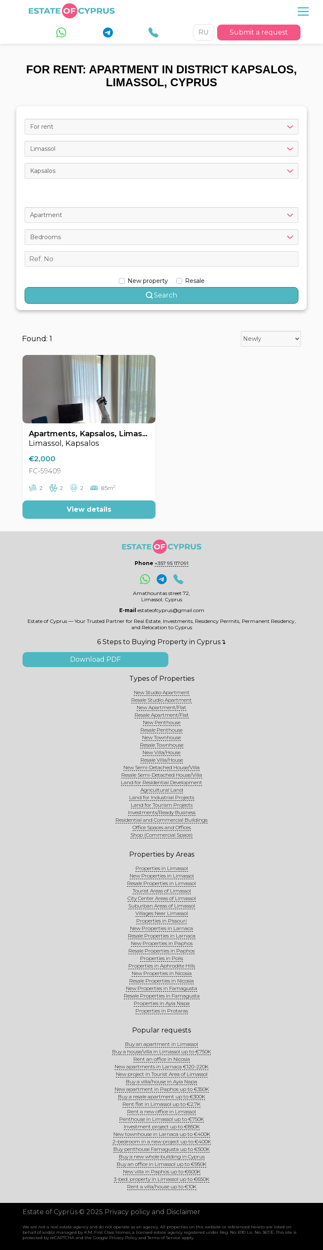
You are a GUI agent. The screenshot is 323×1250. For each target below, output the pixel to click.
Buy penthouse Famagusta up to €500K (161, 1149)
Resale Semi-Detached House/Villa (161, 775)
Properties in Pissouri (161, 921)
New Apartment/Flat (161, 707)
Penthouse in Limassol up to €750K (161, 1119)
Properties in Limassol (161, 868)
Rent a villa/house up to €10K (161, 1186)
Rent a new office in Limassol (161, 1111)
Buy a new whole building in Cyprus (162, 1156)
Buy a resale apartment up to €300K (161, 1096)
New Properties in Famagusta (161, 988)
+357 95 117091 (171, 563)
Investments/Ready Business (161, 812)
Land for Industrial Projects (161, 797)
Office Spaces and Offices (162, 827)
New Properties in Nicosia (162, 973)
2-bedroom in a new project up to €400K (162, 1141)
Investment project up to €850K (162, 1126)
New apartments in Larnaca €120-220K (161, 1066)
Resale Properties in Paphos (161, 951)
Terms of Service (164, 1237)
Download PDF (95, 659)
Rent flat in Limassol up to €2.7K (161, 1104)
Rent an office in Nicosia (161, 1059)
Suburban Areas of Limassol (161, 905)
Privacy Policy (123, 1237)
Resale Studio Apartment (161, 700)
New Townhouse (161, 737)
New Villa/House (161, 752)
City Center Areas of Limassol (162, 898)
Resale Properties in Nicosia (161, 981)
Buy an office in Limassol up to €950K (161, 1164)
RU (203, 32)
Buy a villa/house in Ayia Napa (161, 1081)
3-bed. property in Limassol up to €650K (161, 1179)
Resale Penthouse (161, 730)
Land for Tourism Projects (162, 805)
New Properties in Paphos (162, 943)
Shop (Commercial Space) (161, 835)
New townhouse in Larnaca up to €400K (161, 1134)
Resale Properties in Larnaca (161, 935)
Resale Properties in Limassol (161, 883)
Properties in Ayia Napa (162, 1003)
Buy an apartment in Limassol (161, 1044)
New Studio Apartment (162, 692)
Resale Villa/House (161, 760)
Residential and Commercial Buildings (161, 820)
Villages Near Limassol (161, 913)
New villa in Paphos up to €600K (161, 1171)
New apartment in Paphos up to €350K (162, 1089)
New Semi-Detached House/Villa (161, 767)
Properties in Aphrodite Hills (161, 965)
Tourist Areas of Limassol (162, 891)
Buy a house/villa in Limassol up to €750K (161, 1051)
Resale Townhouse (161, 745)
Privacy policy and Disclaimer (152, 1212)
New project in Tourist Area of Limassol (162, 1074)
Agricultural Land (161, 790)
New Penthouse (161, 722)
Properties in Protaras (161, 1011)
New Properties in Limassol (162, 875)
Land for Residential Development (161, 782)
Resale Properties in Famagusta (162, 995)
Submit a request (259, 32)
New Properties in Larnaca (161, 928)
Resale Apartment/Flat (162, 715)
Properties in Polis (161, 958)
